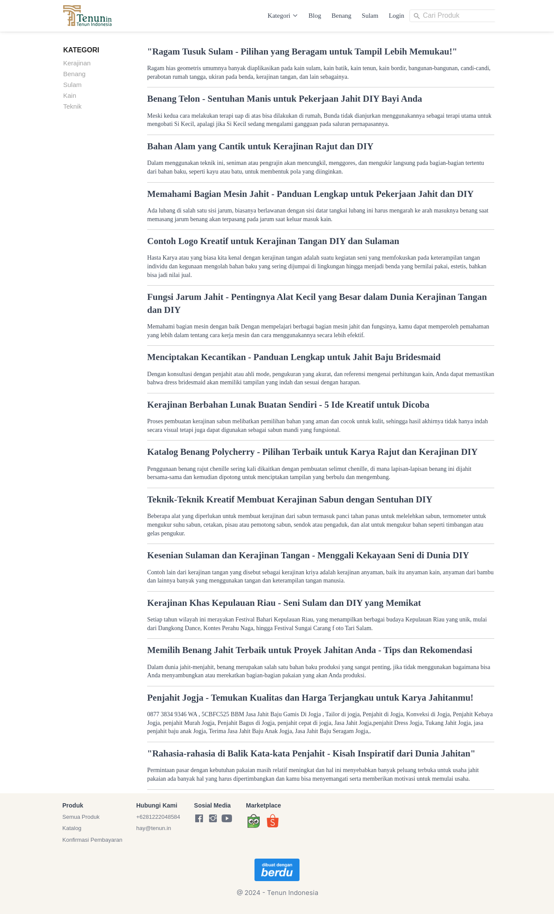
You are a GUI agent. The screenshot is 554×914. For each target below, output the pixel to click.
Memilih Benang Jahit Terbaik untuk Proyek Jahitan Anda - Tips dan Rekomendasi (309, 650)
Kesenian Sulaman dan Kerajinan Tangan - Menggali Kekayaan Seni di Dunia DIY (308, 555)
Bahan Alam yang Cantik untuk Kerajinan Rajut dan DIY (260, 146)
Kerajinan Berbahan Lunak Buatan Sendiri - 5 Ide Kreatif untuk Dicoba (288, 404)
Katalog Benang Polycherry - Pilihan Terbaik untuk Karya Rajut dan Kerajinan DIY (312, 452)
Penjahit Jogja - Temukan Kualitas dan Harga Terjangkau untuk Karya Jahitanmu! (310, 697)
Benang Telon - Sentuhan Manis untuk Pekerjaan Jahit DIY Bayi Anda (284, 98)
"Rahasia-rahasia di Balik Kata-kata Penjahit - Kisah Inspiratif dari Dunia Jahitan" (311, 753)
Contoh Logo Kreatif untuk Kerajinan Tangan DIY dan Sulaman (273, 241)
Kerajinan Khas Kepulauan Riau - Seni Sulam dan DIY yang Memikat (284, 603)
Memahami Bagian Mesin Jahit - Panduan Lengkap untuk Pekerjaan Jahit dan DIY (310, 194)
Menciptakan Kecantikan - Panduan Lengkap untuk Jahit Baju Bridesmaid (294, 357)
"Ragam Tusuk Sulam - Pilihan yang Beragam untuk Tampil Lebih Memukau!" (302, 51)
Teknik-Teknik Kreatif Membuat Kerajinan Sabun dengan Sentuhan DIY (289, 499)
